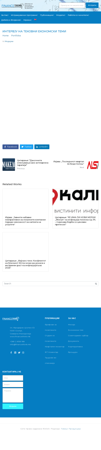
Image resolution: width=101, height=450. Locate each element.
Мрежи (27, 20)
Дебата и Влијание (11, 20)
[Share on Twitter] (26, 146)
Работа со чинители (78, 15)
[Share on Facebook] (10, 146)
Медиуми (9, 41)
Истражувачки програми (24, 15)
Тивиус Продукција (71, 429)
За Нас (4, 15)
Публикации (47, 15)
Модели (60, 15)
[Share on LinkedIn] (41, 146)
